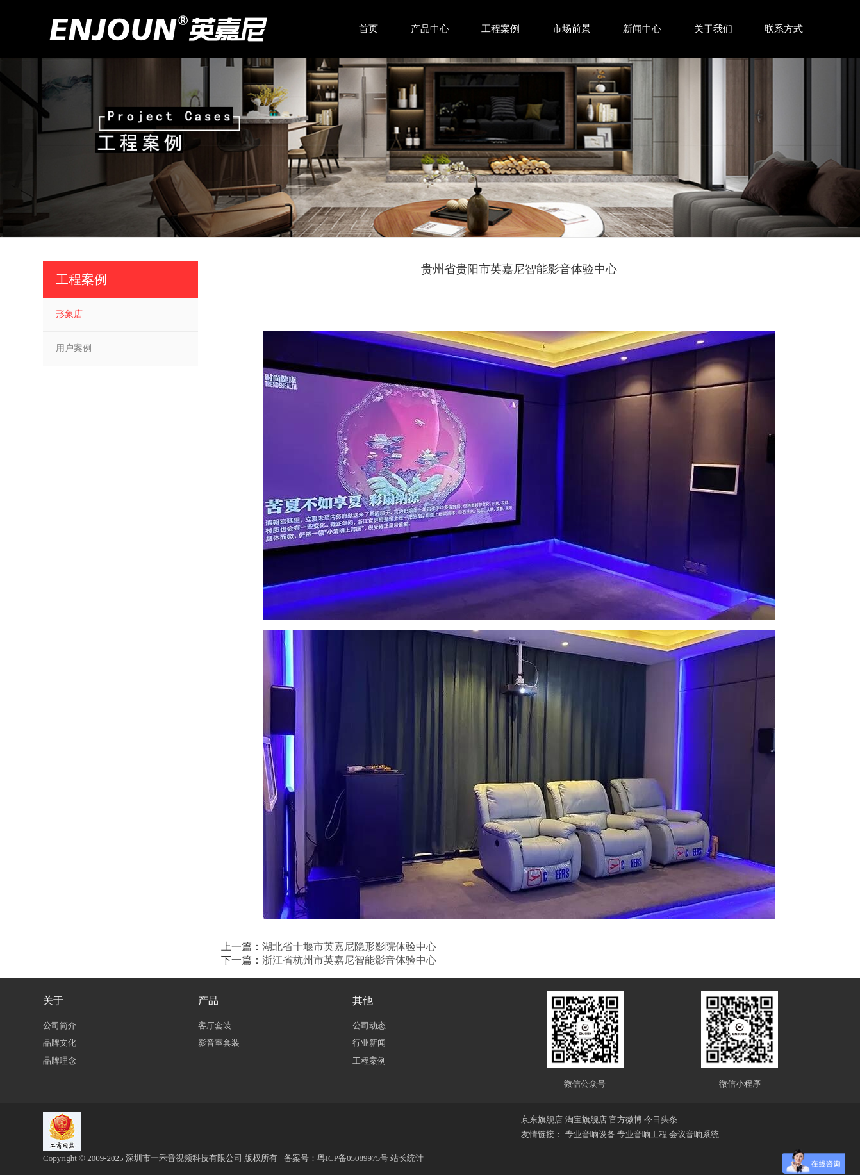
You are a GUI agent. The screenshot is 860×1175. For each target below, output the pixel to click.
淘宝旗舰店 (586, 1119)
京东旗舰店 (542, 1119)
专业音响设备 (590, 1134)
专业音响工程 (642, 1134)
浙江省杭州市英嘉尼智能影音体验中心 (349, 960)
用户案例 (74, 348)
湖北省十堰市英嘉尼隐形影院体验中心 (349, 946)
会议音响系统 (694, 1134)
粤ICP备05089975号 (352, 1158)
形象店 (69, 314)
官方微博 (625, 1119)
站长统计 (407, 1158)
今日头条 (660, 1119)
